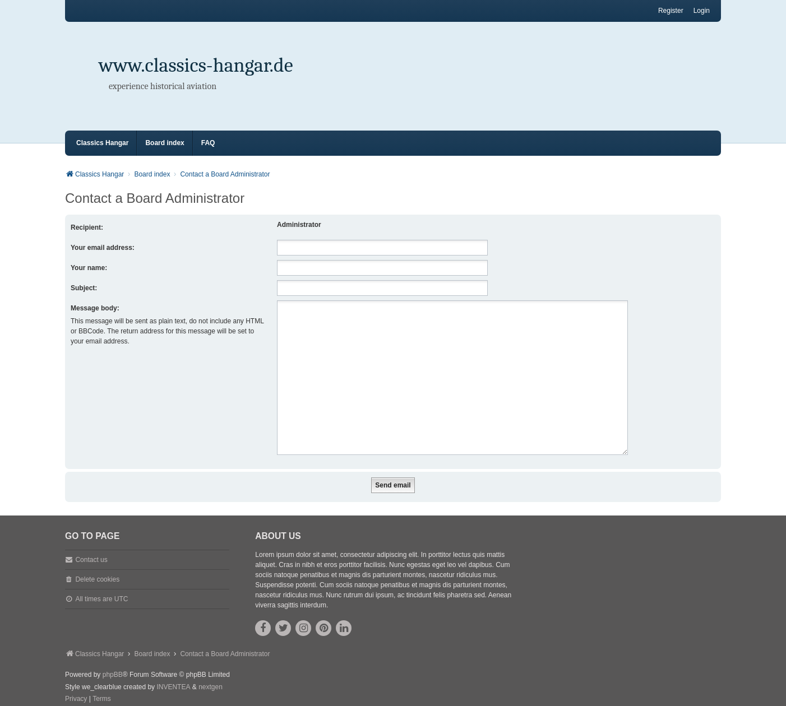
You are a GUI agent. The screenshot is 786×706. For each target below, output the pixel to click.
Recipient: (87, 227)
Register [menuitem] (670, 11)
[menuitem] (76, 686)
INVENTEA (173, 673)
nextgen (210, 673)
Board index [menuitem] (164, 143)
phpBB (113, 661)
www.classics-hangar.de (196, 65)
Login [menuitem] (701, 11)
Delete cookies (97, 566)
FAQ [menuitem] (208, 143)
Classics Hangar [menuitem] (102, 143)
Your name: (89, 268)
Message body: (95, 308)
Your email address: (103, 248)
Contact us (91, 546)
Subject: (84, 288)
